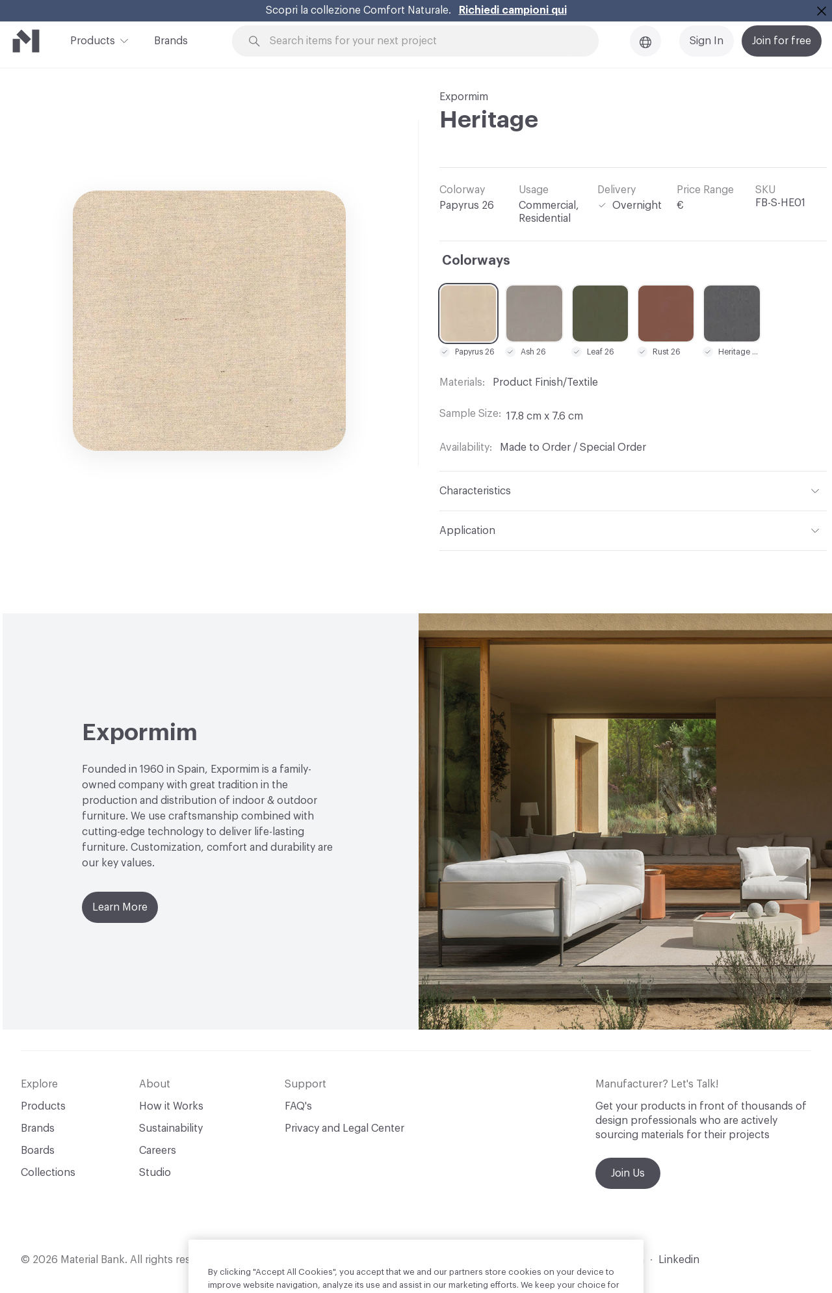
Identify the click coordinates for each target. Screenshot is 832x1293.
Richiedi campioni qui (513, 10)
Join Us (628, 1173)
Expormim (463, 97)
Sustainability (171, 1128)
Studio (155, 1172)
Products (92, 39)
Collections (48, 1172)
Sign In (706, 41)
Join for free (781, 41)
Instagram (619, 1260)
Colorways (476, 260)
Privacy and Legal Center (344, 1128)
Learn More (120, 907)
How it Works (171, 1106)
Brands (171, 41)
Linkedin (678, 1260)
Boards (38, 1150)
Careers (157, 1150)
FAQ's (298, 1106)
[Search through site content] (422, 41)
